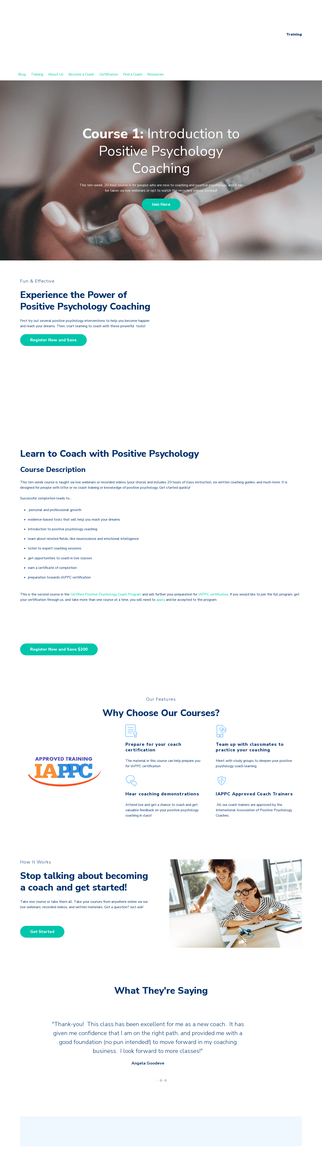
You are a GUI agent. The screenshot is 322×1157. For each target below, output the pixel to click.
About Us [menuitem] (56, 29)
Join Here (161, 159)
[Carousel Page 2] (161, 992)
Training (294, 11)
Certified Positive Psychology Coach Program (105, 505)
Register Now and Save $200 (59, 560)
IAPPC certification (213, 505)
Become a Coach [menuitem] (81, 29)
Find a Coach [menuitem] (132, 29)
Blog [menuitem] (22, 29)
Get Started (42, 842)
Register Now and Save (53, 294)
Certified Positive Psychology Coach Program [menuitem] (60, 1121)
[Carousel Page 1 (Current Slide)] (156, 992)
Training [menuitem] (37, 29)
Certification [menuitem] (108, 29)
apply (160, 510)
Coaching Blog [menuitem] (36, 1109)
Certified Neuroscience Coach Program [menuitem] (54, 1133)
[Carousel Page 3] (165, 992)
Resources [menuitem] (155, 29)
